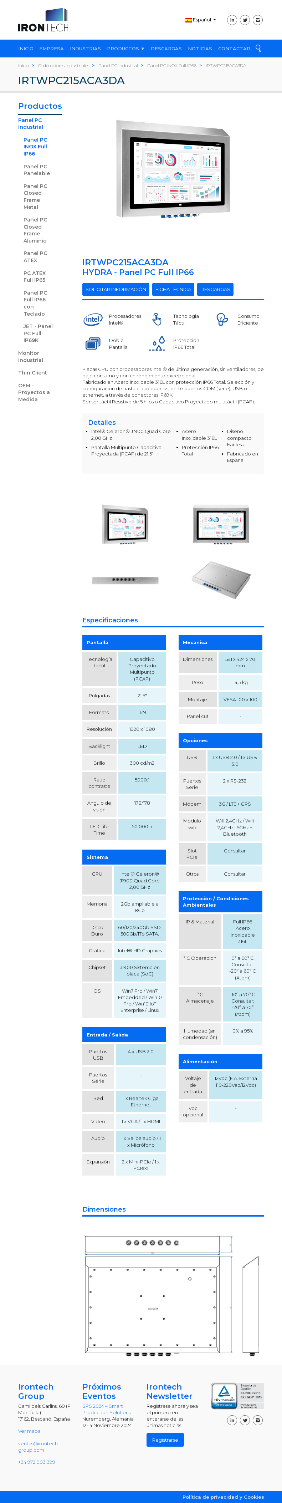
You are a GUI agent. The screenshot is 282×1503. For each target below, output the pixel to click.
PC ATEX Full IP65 (35, 277)
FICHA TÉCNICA (173, 289)
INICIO (26, 48)
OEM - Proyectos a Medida (34, 392)
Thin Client (32, 373)
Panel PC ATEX (35, 257)
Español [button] (198, 19)
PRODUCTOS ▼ (126, 48)
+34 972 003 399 (36, 1462)
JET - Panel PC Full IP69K (38, 333)
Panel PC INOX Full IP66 (35, 147)
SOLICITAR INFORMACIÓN (116, 289)
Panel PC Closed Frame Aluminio (35, 230)
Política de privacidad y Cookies (223, 1497)
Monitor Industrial (30, 356)
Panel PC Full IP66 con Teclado (35, 303)
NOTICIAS (200, 48)
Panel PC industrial (30, 124)
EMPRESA (51, 48)
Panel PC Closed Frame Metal (35, 196)
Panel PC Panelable (37, 170)
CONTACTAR (234, 48)
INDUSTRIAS (85, 48)
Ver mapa (29, 1431)
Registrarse (165, 1440)
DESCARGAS (166, 48)
